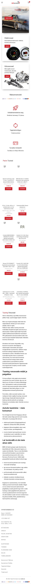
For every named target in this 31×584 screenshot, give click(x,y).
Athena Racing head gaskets (22, 297)
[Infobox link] (15, 111)
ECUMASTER (22, 209)
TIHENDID (3, 547)
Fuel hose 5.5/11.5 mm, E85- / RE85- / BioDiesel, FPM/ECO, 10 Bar (9, 293)
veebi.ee (23, 579)
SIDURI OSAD (4, 536)
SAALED (3, 530)
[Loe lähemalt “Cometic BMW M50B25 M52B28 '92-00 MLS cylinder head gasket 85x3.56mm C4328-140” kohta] (8, 246)
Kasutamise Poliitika (6, 563)
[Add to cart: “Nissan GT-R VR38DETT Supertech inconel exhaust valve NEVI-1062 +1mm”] (9, 273)
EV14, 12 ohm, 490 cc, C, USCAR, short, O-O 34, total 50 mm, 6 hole (8, 207)
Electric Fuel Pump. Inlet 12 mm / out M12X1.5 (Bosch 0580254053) (8, 180)
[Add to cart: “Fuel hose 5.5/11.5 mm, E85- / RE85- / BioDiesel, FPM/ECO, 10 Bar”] (9, 303)
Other (5, 183)
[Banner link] (15, 19)
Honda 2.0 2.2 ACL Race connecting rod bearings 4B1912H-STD (22, 236)
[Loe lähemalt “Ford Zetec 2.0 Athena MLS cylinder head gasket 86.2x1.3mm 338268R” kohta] (22, 303)
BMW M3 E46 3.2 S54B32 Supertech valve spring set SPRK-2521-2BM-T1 (22, 180)
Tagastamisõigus (6, 566)
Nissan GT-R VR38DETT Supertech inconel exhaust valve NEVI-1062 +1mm (8, 265)
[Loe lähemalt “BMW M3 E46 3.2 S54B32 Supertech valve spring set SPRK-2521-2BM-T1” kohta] (22, 188)
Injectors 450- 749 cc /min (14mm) (8, 211)
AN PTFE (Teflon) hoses (8, 296)
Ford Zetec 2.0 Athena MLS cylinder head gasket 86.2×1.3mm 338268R (22, 293)
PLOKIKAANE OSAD (6, 550)
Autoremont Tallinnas (7, 560)
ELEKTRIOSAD (5, 544)
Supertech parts (22, 183)
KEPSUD (3, 539)
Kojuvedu (3, 569)
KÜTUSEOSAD (10, 183)
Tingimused (4, 572)
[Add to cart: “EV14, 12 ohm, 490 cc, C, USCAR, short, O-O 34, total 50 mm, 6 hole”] (9, 218)
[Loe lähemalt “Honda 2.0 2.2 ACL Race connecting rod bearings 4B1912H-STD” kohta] (22, 245)
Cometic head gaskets (8, 241)
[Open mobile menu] (2, 2)
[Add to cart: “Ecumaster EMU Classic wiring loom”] (22, 213)
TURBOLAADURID (6, 556)
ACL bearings (22, 240)
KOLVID (3, 553)
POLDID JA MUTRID (6, 533)
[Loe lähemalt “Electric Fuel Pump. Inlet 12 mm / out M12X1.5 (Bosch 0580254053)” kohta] (8, 188)
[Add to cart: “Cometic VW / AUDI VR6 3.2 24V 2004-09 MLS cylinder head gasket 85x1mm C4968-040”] (22, 274)
